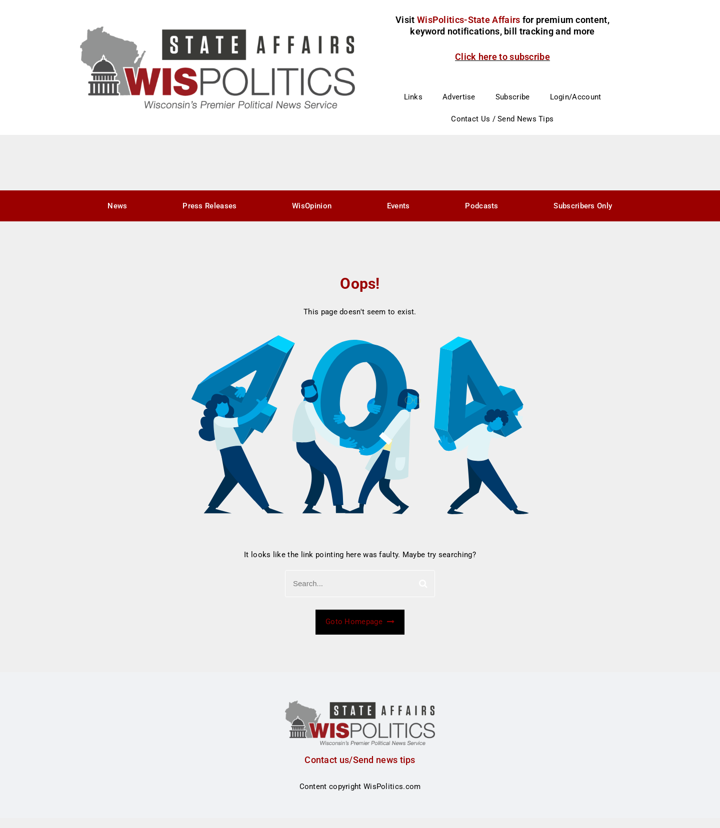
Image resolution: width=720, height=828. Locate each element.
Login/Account (576, 96)
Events (398, 205)
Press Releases (209, 205)
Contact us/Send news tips (360, 760)
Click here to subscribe (502, 56)
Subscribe (513, 96)
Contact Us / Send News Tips (502, 118)
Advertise (459, 96)
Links (413, 96)
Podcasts (481, 205)
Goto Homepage (360, 621)
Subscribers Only (583, 205)
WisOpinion (312, 205)
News (117, 205)
